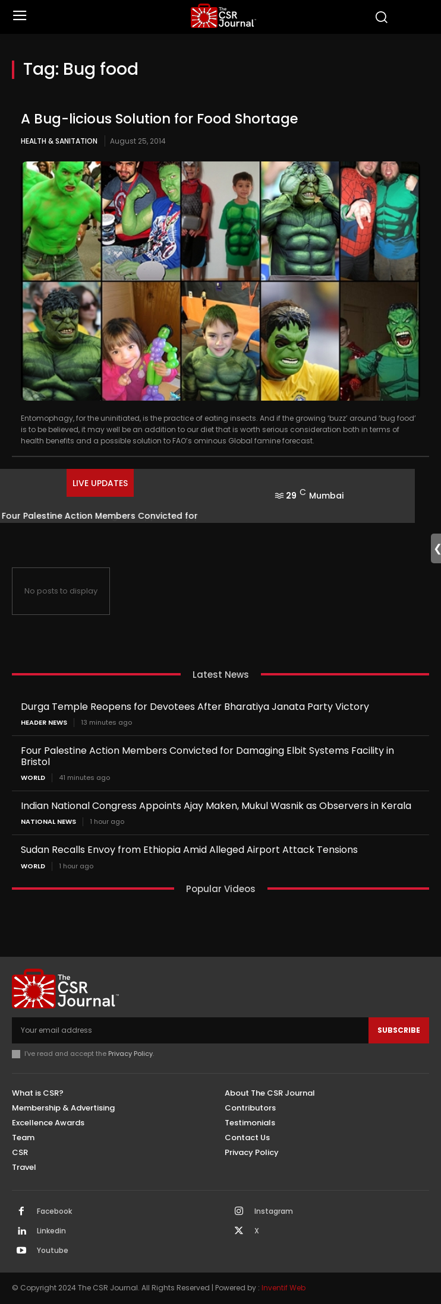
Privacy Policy (130, 1053)
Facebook (54, 1211)
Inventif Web (283, 1288)
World (33, 777)
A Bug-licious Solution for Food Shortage (159, 118)
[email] (190, 1030)
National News (48, 821)
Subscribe (398, 1030)
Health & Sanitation (59, 141)
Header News (44, 722)
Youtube (52, 1250)
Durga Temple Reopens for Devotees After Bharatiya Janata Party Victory (195, 706)
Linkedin (51, 1231)
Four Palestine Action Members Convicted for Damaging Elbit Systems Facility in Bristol (207, 756)
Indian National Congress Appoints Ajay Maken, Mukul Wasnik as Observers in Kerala (216, 806)
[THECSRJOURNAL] (223, 16)
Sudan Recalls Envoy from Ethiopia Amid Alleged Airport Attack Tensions (189, 849)
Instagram (273, 1211)
